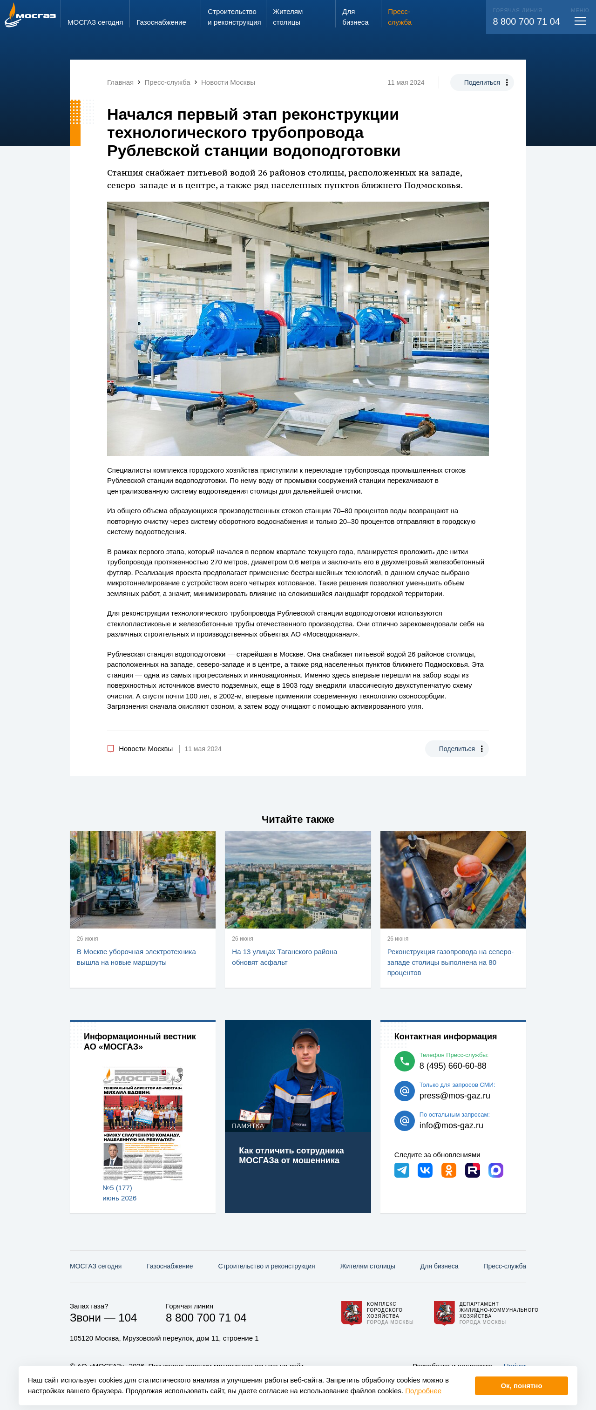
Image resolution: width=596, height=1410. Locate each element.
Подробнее (423, 1391)
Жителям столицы (367, 1266)
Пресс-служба (504, 1266)
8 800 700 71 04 (526, 21)
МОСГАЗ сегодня (96, 1266)
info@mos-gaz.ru (451, 1125)
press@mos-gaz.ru (455, 1095)
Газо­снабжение (170, 1266)
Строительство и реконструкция (266, 1266)
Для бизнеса (439, 1266)
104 (127, 1317)
